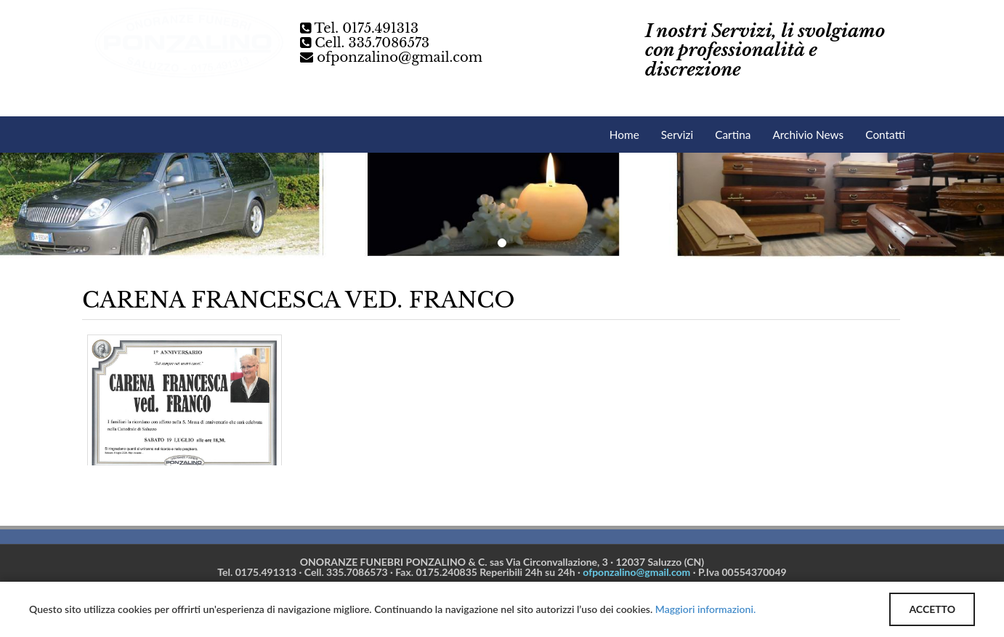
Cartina (732, 134)
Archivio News (807, 134)
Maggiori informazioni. (705, 609)
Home (624, 134)
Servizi (677, 134)
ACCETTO (932, 609)
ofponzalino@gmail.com (399, 57)
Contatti (885, 134)
